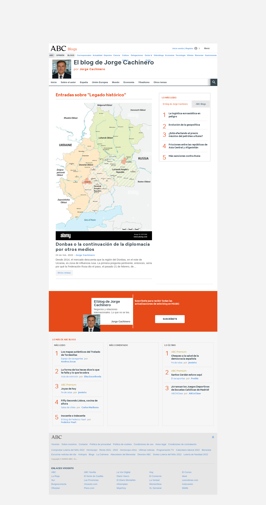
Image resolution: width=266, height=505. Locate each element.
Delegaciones (137, 55)
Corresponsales (84, 55)
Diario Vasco (123, 476)
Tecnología (180, 55)
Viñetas (190, 55)
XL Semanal (155, 488)
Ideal (184, 476)
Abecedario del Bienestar (123, 454)
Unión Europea (100, 82)
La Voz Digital (124, 472)
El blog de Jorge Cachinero (114, 63)
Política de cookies (122, 444)
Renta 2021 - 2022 (108, 450)
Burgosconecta (58, 484)
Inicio (54, 82)
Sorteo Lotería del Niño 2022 (167, 454)
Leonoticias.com (190, 480)
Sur (53, 480)
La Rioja (55, 476)
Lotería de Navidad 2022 (196, 454)
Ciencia (116, 55)
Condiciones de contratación (182, 444)
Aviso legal (160, 444)
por (89, 69)
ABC (52, 55)
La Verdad (154, 480)
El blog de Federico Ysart (73, 420)
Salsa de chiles (68, 407)
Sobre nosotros (69, 444)
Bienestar (199, 55)
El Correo (187, 472)
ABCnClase (195, 393)
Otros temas (160, 82)
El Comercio (155, 476)
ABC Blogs (201, 104)
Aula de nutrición (69, 377)
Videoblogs (159, 55)
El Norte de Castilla (93, 476)
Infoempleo (122, 484)
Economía (169, 55)
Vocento (55, 444)
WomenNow (155, 484)
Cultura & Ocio (125, 56)
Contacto (83, 444)
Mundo (116, 82)
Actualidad (97, 55)
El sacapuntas (178, 379)
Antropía (82, 454)
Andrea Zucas (68, 362)
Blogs (71, 55)
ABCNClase (177, 393)
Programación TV (165, 450)
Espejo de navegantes (72, 359)
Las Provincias (91, 480)
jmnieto (82, 392)
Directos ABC (144, 454)
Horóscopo (91, 450)
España (84, 82)
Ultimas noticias (147, 450)
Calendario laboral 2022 (188, 450)
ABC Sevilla (90, 472)
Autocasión (187, 484)
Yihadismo (143, 82)
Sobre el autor (68, 82)
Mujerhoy (121, 488)
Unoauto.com (90, 484)
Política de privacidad (100, 444)
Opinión (60, 55)
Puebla (194, 379)
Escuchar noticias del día (63, 454)
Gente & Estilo (148, 56)
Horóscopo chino (128, 450)
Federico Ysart (68, 422)
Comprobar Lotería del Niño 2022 (68, 450)
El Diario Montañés (126, 480)
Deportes (108, 55)
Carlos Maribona (90, 407)
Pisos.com (89, 488)
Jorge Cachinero (85, 255)
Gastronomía (211, 55)
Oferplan (55, 488)
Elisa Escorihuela (92, 377)
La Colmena (102, 454)
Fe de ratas (66, 392)
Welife (185, 488)
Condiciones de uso (143, 444)
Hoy (151, 472)
